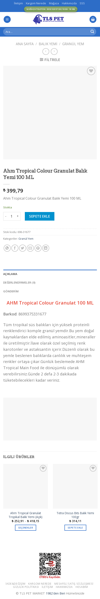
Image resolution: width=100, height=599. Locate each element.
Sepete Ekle (39, 216)
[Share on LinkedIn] (45, 248)
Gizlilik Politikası (26, 587)
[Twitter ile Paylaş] (22, 248)
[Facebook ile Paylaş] (14, 248)
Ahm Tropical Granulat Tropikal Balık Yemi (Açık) (25, 515)
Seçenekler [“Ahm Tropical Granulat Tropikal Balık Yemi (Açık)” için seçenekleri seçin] (25, 527)
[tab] (50, 274)
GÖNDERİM (11, 291)
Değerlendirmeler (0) (19, 282)
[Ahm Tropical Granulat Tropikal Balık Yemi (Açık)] (25, 486)
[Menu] (7, 19)
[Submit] (92, 31)
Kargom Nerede (36, 3)
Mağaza (54, 3)
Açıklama (10, 274)
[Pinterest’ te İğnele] (38, 248)
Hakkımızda (69, 3)
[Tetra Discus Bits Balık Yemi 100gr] (75, 486)
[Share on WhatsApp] (7, 248)
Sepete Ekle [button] (75, 527)
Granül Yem (73, 44)
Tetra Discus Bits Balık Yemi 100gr (75, 515)
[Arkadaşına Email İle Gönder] (30, 248)
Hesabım (82, 587)
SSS (82, 3)
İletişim (18, 3)
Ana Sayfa (25, 44)
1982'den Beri (55, 593)
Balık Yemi (48, 44)
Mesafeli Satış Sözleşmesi (73, 584)
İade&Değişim (15, 584)
